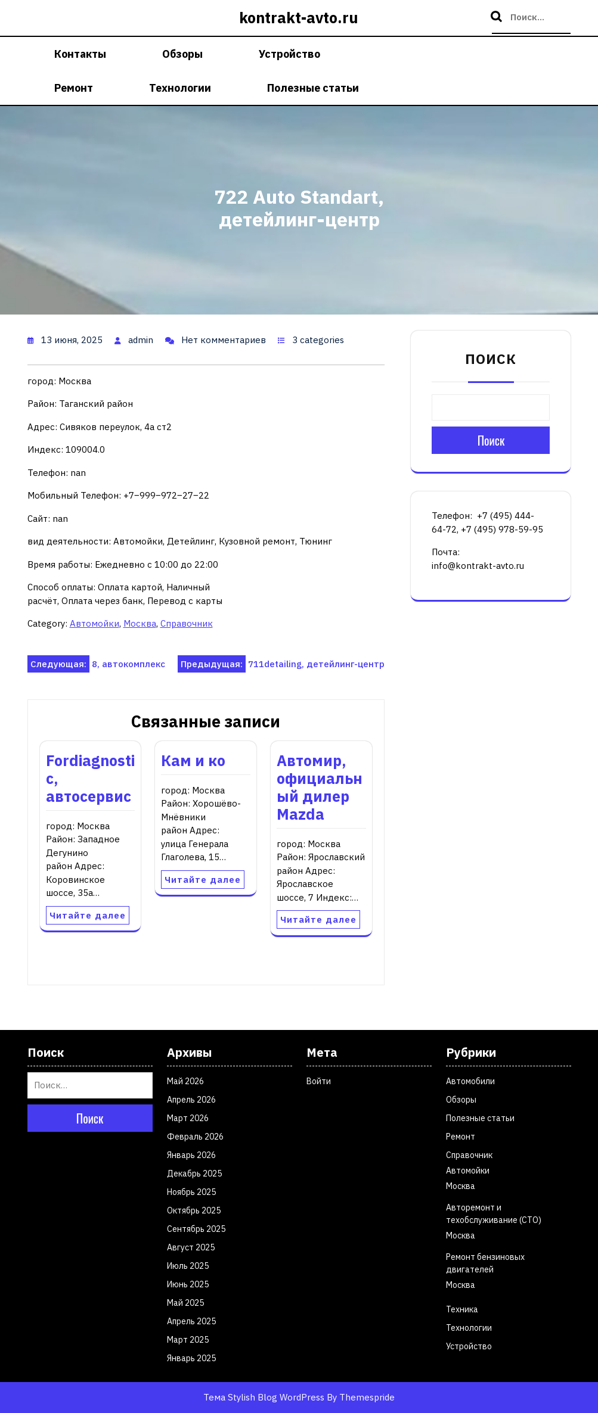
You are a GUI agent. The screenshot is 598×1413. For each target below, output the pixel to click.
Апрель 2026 (191, 1099)
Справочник (186, 623)
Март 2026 (188, 1118)
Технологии (180, 88)
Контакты (80, 54)
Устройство (289, 54)
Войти (318, 1081)
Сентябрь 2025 (196, 1229)
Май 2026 (185, 1081)
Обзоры (182, 54)
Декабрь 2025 (194, 1173)
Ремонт (73, 88)
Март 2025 (188, 1339)
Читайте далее (87, 915)
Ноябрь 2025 (191, 1192)
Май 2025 (185, 1302)
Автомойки (94, 623)
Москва (139, 623)
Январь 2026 (191, 1155)
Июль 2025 (188, 1266)
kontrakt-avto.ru (298, 17)
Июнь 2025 (188, 1284)
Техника (462, 1309)
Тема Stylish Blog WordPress (263, 1397)
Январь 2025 (191, 1358)
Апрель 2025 (191, 1321)
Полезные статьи (313, 88)
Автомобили (470, 1081)
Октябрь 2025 (194, 1210)
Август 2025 (191, 1247)
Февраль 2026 (195, 1136)
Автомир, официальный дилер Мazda (319, 787)
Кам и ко (193, 760)
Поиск (498, 17)
